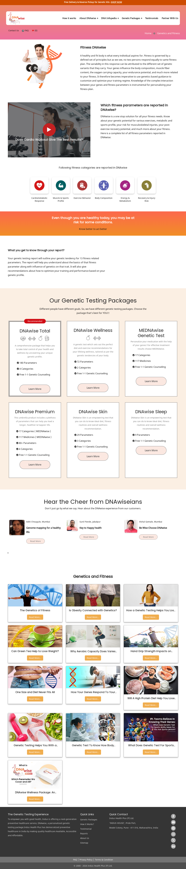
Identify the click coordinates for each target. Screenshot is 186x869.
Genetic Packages (132, 18)
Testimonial (86, 828)
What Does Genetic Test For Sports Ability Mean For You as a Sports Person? (151, 745)
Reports (84, 833)
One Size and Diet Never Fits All (35, 692)
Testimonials (151, 18)
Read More (32, 537)
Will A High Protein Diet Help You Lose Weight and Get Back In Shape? (151, 698)
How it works (69, 18)
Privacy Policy (85, 859)
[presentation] (7, 553)
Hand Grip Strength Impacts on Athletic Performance (151, 651)
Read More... (35, 617)
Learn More (34, 389)
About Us (84, 838)
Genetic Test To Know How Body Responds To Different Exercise (93, 745)
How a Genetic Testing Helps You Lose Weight (151, 610)
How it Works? (87, 824)
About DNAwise (88, 18)
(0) (34, 30)
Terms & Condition (104, 859)
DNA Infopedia (109, 18)
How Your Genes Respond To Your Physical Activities (93, 692)
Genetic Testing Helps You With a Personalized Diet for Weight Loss (35, 745)
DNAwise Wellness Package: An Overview (35, 792)
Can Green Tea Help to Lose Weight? (35, 651)
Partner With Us (170, 18)
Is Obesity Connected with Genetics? (93, 610)
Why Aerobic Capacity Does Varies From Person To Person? (93, 651)
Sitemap (84, 842)
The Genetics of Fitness (35, 610)
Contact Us (13, 30)
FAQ (25, 30)
